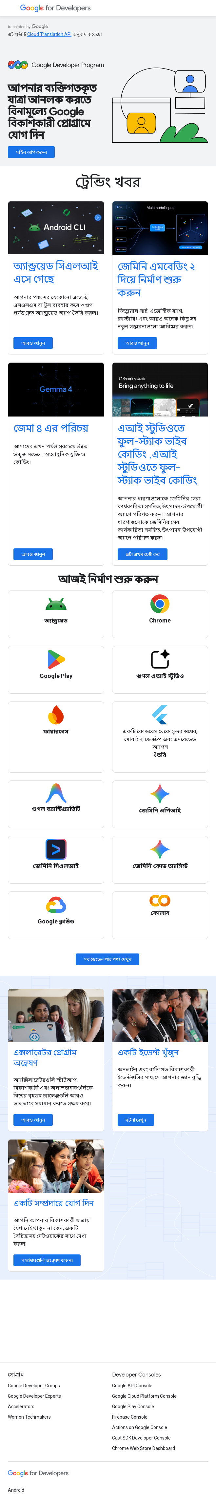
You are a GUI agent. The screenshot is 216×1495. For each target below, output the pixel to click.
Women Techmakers (29, 1417)
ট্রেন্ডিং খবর (108, 182)
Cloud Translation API (49, 34)
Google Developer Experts (34, 1396)
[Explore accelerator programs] (56, 1015)
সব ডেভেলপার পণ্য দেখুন (107, 959)
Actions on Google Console (139, 1427)
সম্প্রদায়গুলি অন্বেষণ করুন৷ (47, 1260)
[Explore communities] (56, 1166)
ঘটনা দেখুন (136, 1120)
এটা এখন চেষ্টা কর (143, 554)
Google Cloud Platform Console (144, 1396)
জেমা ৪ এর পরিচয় (50, 428)
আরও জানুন (33, 343)
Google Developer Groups (34, 1385)
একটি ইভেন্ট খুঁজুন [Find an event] (148, 1053)
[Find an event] (160, 1015)
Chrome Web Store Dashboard (143, 1448)
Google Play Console (133, 1406)
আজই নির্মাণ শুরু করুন (108, 579)
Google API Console (132, 1385)
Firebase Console (129, 1417)
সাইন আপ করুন (31, 152)
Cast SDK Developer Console (141, 1437)
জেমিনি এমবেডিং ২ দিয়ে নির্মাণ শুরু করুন (156, 279)
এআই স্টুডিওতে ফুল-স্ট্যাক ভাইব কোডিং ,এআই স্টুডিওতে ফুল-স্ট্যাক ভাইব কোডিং (157, 454)
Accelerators (21, 1406)
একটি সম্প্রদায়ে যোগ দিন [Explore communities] (53, 1203)
